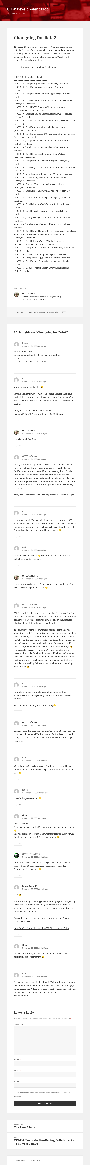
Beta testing (54, 312)
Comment (19, 1024)
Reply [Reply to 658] (18, 420)
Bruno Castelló (29, 886)
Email (17, 1070)
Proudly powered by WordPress (27, 1160)
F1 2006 (63, 312)
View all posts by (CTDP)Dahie (34, 299)
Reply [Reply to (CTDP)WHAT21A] (18, 876)
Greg (24, 815)
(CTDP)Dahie (40, 312)
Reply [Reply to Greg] (18, 844)
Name (17, 1059)
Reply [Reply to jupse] (18, 805)
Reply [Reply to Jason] (18, 368)
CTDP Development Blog (28, 9)
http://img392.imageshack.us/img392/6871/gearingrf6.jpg (41, 928)
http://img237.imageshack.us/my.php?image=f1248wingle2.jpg (44, 494)
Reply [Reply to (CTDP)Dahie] (18, 446)
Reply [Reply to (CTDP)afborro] (18, 501)
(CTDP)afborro (29, 722)
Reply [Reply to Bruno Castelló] (18, 935)
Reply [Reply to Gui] (18, 1002)
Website (18, 1081)
